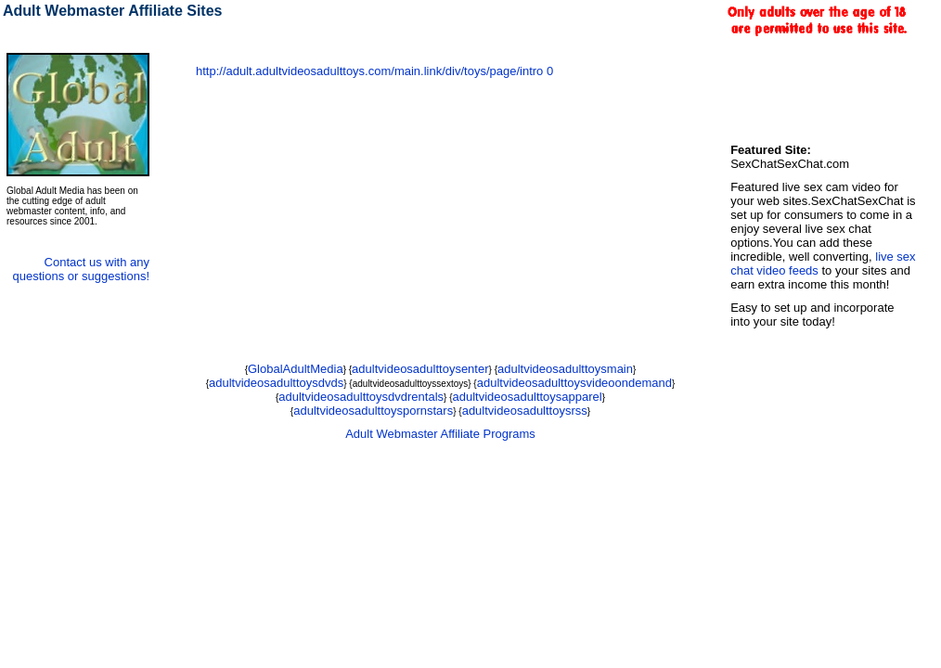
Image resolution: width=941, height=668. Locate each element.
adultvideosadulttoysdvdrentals (361, 397)
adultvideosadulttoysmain (565, 369)
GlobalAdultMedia (295, 369)
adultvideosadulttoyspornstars (373, 411)
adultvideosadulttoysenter (420, 369)
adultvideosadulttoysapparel (527, 397)
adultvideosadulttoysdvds (276, 383)
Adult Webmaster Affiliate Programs (440, 434)
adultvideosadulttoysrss (524, 411)
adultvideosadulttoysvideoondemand (574, 383)
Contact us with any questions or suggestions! (81, 269)
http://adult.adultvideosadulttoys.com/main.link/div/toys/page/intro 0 (374, 71)
